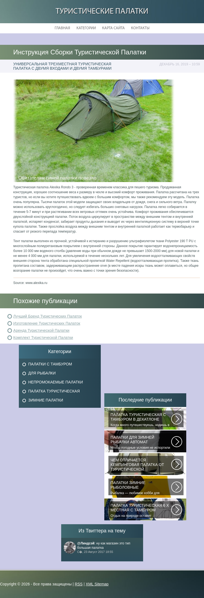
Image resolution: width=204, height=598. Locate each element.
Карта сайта (113, 28)
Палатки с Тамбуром (50, 364)
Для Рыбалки (42, 373)
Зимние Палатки (45, 400)
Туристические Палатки (102, 12)
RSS (79, 584)
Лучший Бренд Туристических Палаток (47, 316)
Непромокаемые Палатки (55, 382)
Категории (86, 28)
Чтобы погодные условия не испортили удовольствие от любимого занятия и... (141, 442)
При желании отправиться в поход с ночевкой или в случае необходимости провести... (141, 465)
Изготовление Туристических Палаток (46, 323)
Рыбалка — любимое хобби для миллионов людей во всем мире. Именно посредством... (141, 487)
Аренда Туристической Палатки (41, 330)
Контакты (140, 28)
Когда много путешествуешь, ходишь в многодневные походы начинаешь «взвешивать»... (141, 419)
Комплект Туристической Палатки (43, 337)
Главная (62, 28)
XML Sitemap (97, 584)
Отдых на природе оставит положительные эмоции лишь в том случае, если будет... (141, 510)
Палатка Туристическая (54, 391)
